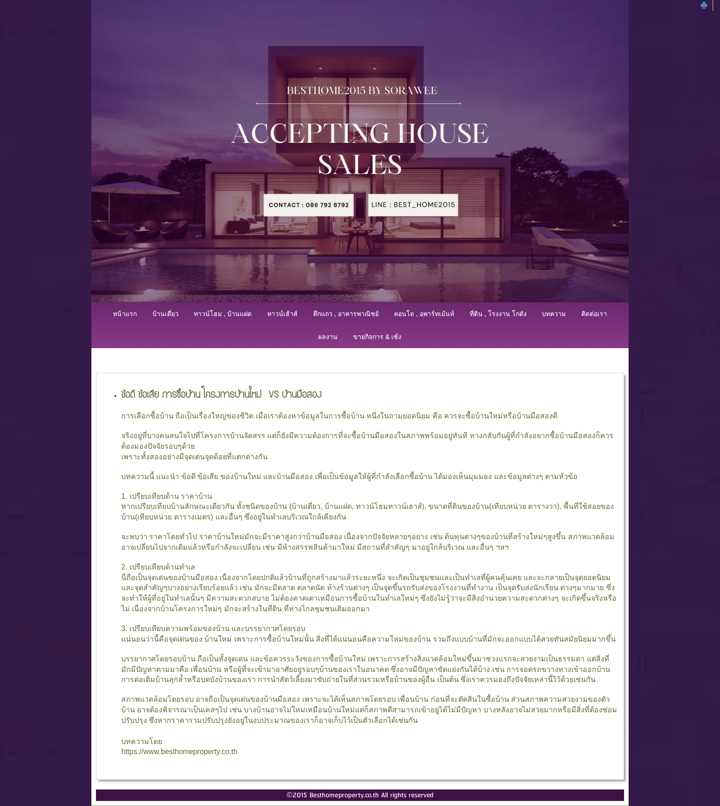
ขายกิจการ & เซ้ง (377, 336)
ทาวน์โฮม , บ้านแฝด (223, 313)
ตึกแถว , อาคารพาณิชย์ (346, 313)
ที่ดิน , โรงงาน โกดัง (498, 313)
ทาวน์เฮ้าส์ (282, 313)
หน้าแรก (125, 313)
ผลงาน (328, 336)
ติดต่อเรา (594, 313)
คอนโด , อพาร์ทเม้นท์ (424, 313)
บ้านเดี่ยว (165, 313)
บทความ (554, 313)
